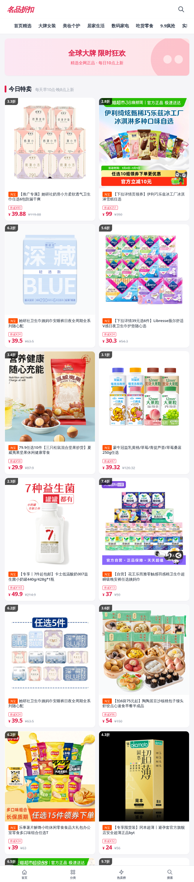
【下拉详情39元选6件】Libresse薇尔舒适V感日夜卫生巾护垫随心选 (143, 323)
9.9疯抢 (167, 26)
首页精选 (22, 26)
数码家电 (120, 26)
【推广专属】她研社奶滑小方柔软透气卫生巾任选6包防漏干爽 (49, 197)
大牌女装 (47, 26)
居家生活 (96, 26)
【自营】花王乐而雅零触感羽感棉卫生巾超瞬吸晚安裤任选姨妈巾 (144, 577)
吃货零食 (144, 26)
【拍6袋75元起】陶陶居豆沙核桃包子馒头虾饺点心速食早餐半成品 (143, 703)
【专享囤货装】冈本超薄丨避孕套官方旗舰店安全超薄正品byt (144, 830)
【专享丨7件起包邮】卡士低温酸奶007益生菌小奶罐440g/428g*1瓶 (48, 577)
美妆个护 (71, 26)
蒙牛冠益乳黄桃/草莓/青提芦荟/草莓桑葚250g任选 (142, 450)
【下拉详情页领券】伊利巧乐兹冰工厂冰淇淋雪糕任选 (144, 197)
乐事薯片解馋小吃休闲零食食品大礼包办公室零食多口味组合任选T (49, 830)
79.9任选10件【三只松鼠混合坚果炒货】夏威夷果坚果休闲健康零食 (49, 450)
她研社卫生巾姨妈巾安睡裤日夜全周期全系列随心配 (49, 323)
